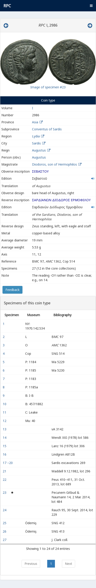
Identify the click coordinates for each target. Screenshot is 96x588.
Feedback (12, 290)
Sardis (36, 143)
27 (5, 540)
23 (5, 492)
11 (5, 412)
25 (5, 523)
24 (5, 510)
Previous (31, 563)
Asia (35, 122)
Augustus (39, 150)
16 (5, 454)
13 (5, 429)
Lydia (36, 136)
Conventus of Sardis (47, 129)
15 (5, 446)
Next (68, 563)
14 (5, 437)
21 (5, 471)
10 (5, 404)
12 (5, 421)
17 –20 (8, 463)
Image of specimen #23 (48, 87)
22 (5, 479)
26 (5, 531)
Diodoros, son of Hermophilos (55, 164)
